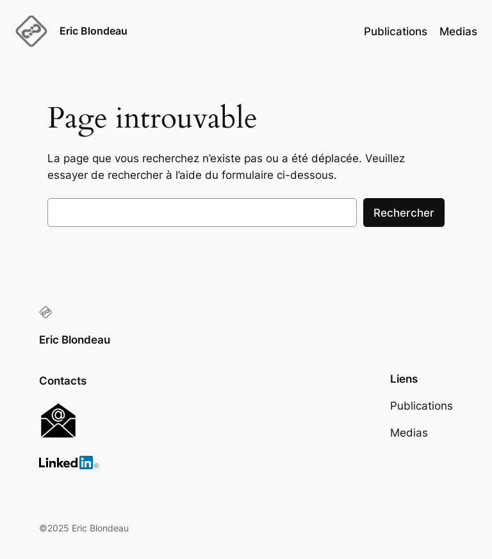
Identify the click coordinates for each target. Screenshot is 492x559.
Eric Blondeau (93, 30)
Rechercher (403, 212)
